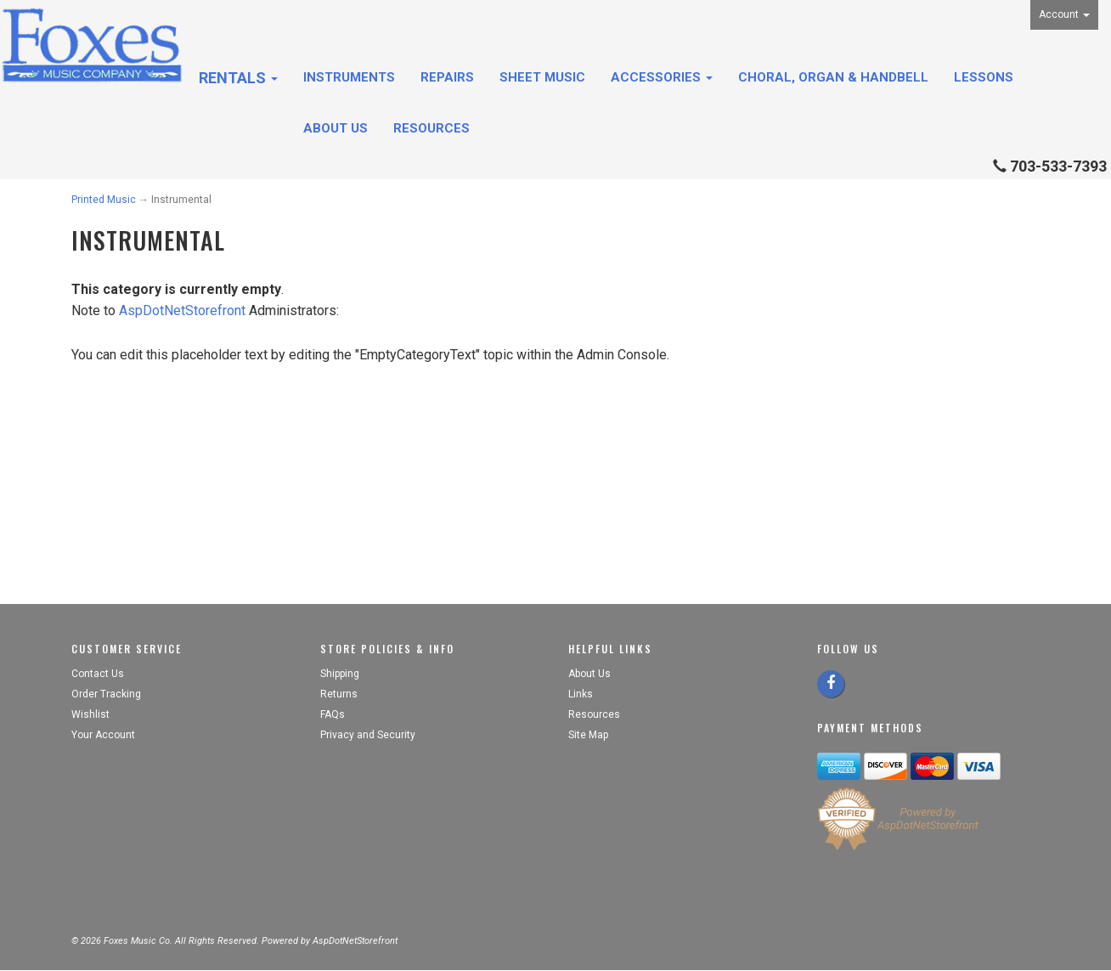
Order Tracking (106, 694)
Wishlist (90, 714)
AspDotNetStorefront (182, 310)
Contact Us (97, 674)
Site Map (588, 735)
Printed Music (103, 200)
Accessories (662, 77)
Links (580, 694)
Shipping (339, 674)
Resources (431, 128)
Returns (339, 694)
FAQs (332, 714)
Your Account (103, 735)
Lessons (983, 77)
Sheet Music (542, 77)
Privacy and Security (369, 735)
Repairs (447, 77)
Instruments (349, 77)
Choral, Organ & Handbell (833, 77)
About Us (335, 128)
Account (1064, 14)
